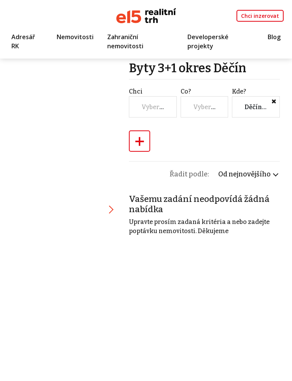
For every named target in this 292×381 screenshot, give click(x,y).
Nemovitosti (75, 37)
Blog (274, 37)
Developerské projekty (208, 41)
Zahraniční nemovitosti (125, 41)
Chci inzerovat (260, 15)
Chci (136, 91)
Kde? (239, 91)
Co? (186, 91)
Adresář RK (23, 41)
